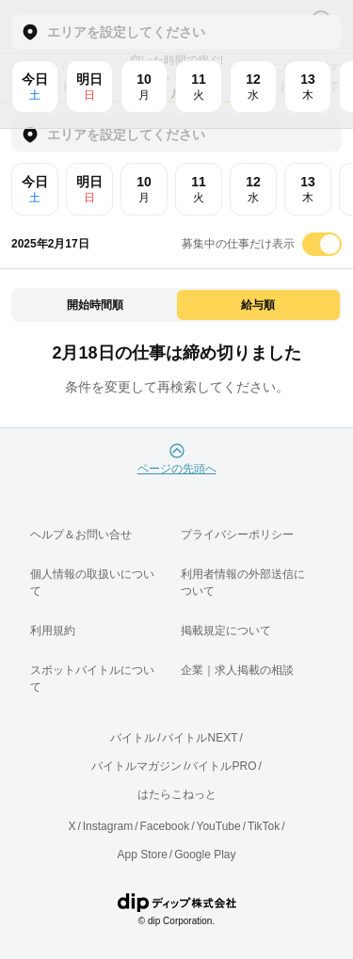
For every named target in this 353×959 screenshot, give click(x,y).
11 (199, 189)
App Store (142, 854)
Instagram (108, 826)
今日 (35, 189)
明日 (89, 189)
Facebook (164, 826)
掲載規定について (226, 630)
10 (144, 189)
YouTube (219, 826)
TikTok (264, 826)
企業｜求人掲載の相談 (237, 670)
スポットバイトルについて (92, 678)
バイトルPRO (221, 766)
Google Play (204, 854)
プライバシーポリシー (237, 534)
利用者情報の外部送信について (243, 582)
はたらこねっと (177, 794)
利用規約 (52, 630)
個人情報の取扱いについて (92, 582)
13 (308, 189)
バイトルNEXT (199, 737)
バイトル (132, 737)
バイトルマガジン (136, 766)
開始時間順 (95, 305)
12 (253, 189)
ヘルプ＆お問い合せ (81, 534)
